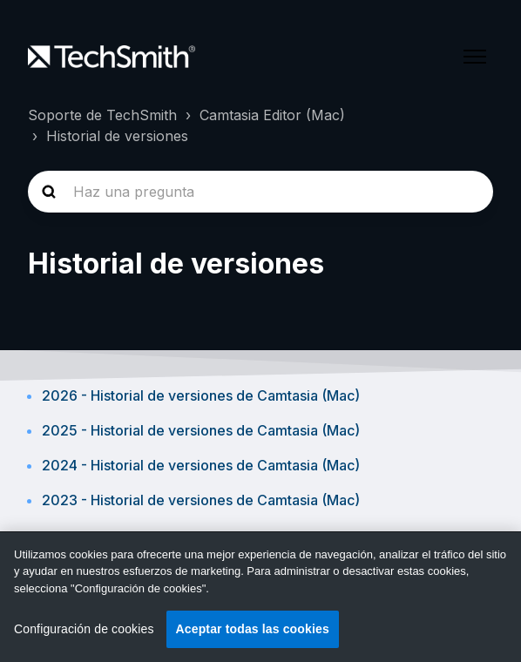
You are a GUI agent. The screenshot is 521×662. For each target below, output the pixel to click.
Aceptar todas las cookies (252, 629)
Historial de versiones (117, 136)
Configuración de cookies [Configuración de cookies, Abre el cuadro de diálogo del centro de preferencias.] (84, 629)
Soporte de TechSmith (102, 115)
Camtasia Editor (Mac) (272, 115)
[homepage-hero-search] (260, 192)
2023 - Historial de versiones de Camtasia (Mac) (201, 500)
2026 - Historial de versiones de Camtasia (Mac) (201, 395)
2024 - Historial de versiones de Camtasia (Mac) (201, 465)
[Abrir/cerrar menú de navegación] (475, 56)
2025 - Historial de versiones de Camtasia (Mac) (201, 430)
